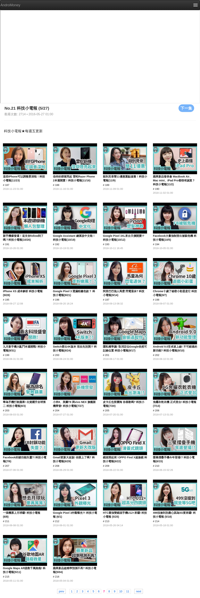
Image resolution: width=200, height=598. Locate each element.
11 (127, 591)
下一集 (186, 108)
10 (120, 591)
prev (61, 591)
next (138, 591)
